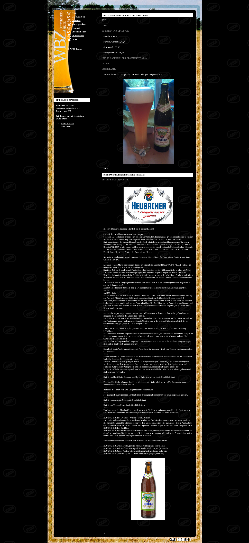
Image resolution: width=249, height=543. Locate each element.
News (74, 39)
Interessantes (78, 35)
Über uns (76, 20)
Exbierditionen (79, 31)
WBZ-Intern (76, 49)
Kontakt (76, 28)
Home (75, 13)
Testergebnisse (79, 24)
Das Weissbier (78, 16)
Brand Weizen (67, 123)
